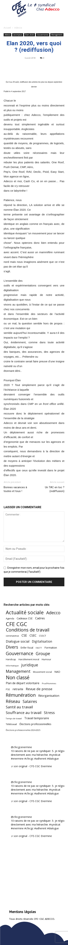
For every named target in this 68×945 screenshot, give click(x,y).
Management (56, 34)
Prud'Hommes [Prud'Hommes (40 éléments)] (49, 683)
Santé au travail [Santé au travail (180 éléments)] (19, 707)
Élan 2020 (29, 34)
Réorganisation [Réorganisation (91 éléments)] (48, 696)
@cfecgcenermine (21, 747)
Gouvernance (42, 34)
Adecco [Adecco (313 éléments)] (53, 612)
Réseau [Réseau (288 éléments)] (13, 701)
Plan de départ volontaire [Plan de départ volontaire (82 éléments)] (22, 683)
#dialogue (53, 758)
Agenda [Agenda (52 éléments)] (10, 618)
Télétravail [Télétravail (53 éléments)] (11, 724)
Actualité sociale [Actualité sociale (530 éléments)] (25, 612)
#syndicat (54, 754)
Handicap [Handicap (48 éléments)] (11, 659)
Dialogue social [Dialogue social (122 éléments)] (17, 641)
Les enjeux (17, 34)
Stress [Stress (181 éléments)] (49, 713)
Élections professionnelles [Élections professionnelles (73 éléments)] (35, 724)
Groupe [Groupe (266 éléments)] (43, 653)
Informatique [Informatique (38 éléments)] (12, 665)
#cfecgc (29, 758)
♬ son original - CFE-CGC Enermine (31, 766)
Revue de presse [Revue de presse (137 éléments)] (39, 689)
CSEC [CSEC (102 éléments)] (33, 635)
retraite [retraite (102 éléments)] (18, 689)
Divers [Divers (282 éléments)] (12, 647)
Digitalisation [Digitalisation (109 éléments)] (42, 641)
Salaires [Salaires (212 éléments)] (30, 701)
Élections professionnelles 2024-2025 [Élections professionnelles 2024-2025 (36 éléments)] (23, 730)
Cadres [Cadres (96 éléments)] (40, 618)
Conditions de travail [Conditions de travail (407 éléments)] (27, 630)
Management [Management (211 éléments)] (18, 671)
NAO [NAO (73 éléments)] (57, 671)
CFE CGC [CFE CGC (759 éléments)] (16, 624)
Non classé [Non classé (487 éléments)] (17, 677)
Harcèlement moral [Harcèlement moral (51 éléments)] (28, 659)
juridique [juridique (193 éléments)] (29, 665)
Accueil (7, 27)
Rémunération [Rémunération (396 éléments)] (21, 695)
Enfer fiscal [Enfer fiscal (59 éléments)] (27, 647)
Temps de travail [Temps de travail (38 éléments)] (14, 718)
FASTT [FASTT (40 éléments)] (39, 647)
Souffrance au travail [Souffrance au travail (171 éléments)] (23, 713)
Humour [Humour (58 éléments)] (46, 659)
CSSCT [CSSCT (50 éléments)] (42, 635)
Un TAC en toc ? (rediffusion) (54, 489)
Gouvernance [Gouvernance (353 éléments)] (19, 653)
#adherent (40, 758)
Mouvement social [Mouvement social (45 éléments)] (42, 671)
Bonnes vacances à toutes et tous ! (15, 489)
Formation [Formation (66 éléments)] (50, 647)
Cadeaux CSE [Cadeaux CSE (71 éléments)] (25, 618)
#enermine (17, 758)
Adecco (18, 27)
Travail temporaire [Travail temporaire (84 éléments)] (36, 718)
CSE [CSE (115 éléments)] (24, 635)
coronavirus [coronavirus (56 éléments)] (12, 635)
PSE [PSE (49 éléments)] (8, 689)
